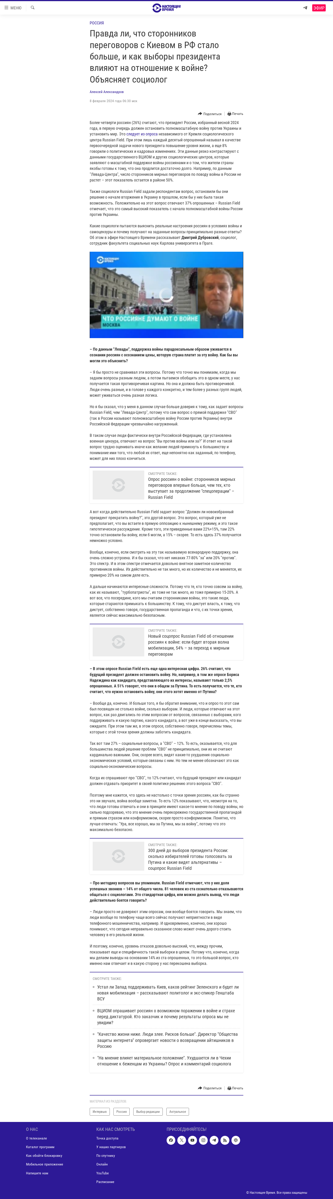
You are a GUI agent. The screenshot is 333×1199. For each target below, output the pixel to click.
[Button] (210, 114)
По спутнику (105, 1156)
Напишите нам (37, 1173)
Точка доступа (107, 1138)
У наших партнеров (111, 1147)
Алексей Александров (107, 92)
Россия (97, 23)
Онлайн (102, 1164)
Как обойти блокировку (44, 1156)
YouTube (102, 1173)
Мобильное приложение (44, 1164)
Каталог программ (40, 1147)
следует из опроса (142, 134)
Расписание (105, 1182)
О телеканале (36, 1138)
